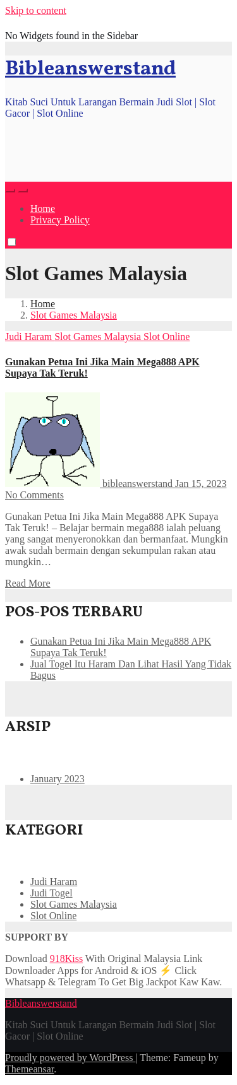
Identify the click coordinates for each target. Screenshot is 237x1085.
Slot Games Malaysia (73, 315)
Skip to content (35, 10)
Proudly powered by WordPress (70, 1057)
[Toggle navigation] (23, 190)
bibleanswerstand (90, 483)
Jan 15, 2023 (200, 483)
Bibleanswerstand (90, 69)
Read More (28, 583)
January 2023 (57, 778)
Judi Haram (29, 336)
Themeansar (29, 1069)
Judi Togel (51, 893)
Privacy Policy (60, 219)
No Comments (34, 495)
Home (42, 208)
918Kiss (66, 958)
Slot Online (166, 336)
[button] (10, 190)
